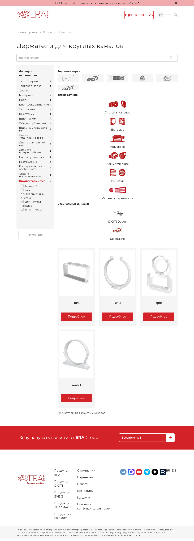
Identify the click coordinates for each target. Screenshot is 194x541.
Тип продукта (35, 81)
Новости (83, 484)
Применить (35, 235)
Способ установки (35, 157)
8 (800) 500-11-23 (139, 15)
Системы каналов (117, 106)
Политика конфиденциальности (93, 506)
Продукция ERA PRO (62, 516)
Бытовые (117, 123)
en (174, 470)
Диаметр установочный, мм (35, 136)
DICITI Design (117, 215)
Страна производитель (35, 175)
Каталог (48, 32)
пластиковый (34, 209)
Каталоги (83, 497)
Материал (35, 95)
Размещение (35, 161)
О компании (86, 470)
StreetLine (117, 232)
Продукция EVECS (62, 494)
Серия (35, 90)
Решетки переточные (117, 191)
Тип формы (35, 109)
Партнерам (85, 477)
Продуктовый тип (35, 181)
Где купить (85, 490)
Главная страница (27, 32)
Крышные (117, 140)
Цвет (35, 100)
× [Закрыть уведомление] (176, 3)
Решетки (117, 174)
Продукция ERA (62, 472)
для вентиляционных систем (32, 194)
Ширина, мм (35, 118)
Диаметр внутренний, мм (35, 151)
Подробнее (76, 316)
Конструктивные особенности (35, 167)
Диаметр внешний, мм (35, 143)
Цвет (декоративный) (35, 104)
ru (168, 470)
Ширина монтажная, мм (35, 129)
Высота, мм (35, 114)
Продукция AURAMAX (62, 505)
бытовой (31, 186)
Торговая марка (35, 86)
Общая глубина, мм (35, 123)
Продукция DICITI (62, 483)
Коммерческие (117, 157)
